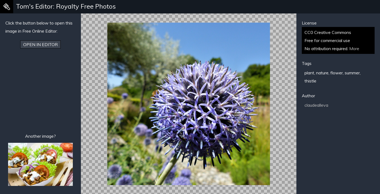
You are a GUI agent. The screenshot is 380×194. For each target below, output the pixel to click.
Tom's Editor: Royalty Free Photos (66, 6)
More (354, 48)
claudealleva (316, 105)
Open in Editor (40, 44)
